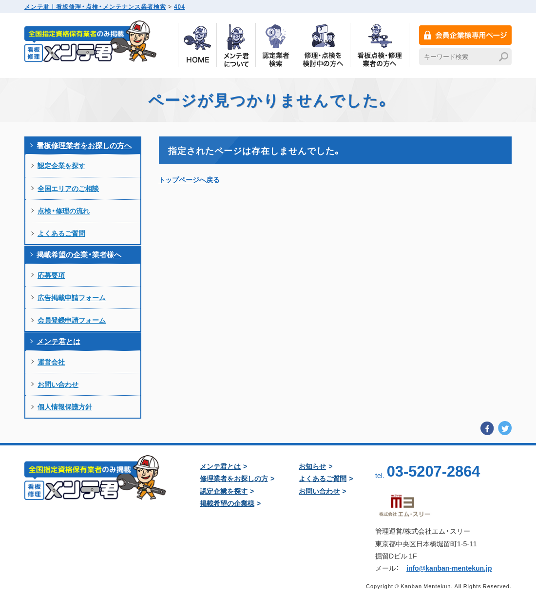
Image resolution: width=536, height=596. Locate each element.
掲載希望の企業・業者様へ (79, 254)
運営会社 (51, 361)
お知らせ (312, 466)
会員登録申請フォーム (72, 320)
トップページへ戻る (189, 179)
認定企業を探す (61, 165)
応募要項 (51, 275)
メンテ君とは (58, 341)
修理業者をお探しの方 (234, 478)
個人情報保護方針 (65, 406)
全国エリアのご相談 (68, 188)
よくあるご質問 (61, 233)
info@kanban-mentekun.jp (449, 568)
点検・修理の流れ (64, 210)
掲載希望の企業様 (227, 503)
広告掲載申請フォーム (72, 297)
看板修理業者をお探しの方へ (84, 145)
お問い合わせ (58, 384)
